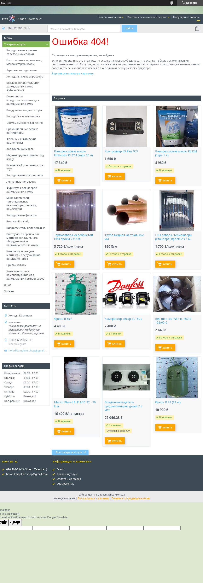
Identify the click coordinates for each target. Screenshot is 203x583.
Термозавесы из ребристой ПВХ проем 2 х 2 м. (73, 237)
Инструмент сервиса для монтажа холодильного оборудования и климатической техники (22, 239)
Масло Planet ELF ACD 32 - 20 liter (75, 404)
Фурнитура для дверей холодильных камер (21, 189)
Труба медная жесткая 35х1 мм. (125, 237)
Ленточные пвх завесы (21, 181)
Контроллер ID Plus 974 (121, 151)
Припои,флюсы (16, 265)
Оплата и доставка (69, 479)
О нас (7, 285)
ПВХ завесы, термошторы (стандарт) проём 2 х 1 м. (173, 237)
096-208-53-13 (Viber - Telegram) (26, 469)
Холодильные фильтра (21, 215)
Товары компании (109, 17)
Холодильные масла (20, 149)
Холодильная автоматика (23, 116)
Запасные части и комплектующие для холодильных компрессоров (25, 274)
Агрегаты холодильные (21, 70)
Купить (66, 180)
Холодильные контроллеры (24, 175)
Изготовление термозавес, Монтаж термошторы (24, 62)
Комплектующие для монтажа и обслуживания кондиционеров (23, 254)
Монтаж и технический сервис (147, 17)
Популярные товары (186, 17)
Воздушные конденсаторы (24, 110)
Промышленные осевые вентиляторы (22, 131)
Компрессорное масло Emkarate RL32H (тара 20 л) (73, 153)
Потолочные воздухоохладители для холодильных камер (22, 100)
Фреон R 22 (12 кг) (168, 402)
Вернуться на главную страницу (73, 73)
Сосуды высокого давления (24, 123)
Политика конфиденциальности (130, 498)
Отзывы (9, 291)
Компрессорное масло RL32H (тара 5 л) (176, 153)
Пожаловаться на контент (93, 498)
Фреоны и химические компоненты (21, 140)
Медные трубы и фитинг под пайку (25, 157)
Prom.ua (120, 494)
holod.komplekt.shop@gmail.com (27, 350)
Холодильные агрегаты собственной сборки (21, 52)
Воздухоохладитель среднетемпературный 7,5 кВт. (123, 406)
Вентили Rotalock (17, 221)
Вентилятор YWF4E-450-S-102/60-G (173, 321)
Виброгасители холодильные (25, 228)
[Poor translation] (15, 522)
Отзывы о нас (65, 483)
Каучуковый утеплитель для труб (25, 167)
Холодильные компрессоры (25, 76)
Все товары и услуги (69, 452)
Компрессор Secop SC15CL (123, 319)
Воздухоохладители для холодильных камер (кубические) (22, 86)
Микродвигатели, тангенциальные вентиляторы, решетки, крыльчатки (21, 203)
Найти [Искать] (129, 28)
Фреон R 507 (63, 319)
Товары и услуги (14, 44)
